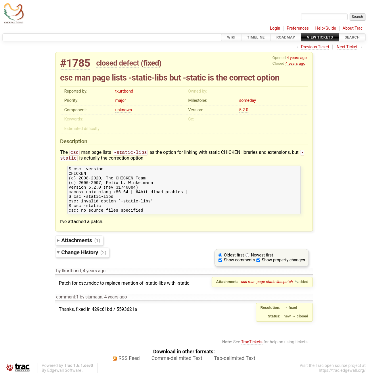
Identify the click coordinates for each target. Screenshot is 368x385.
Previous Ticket (315, 47)
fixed (151, 63)
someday (247, 100)
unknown (123, 110)
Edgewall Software (64, 380)
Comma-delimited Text (177, 368)
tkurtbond (124, 91)
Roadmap (285, 37)
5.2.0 (243, 110)
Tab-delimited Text (234, 368)
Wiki (231, 37)
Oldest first (234, 265)
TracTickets (251, 351)
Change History (83, 262)
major (120, 100)
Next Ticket (347, 47)
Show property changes (283, 269)
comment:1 (67, 306)
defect (129, 63)
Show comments (239, 269)
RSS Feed (129, 368)
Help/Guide (325, 28)
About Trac (353, 28)
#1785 (75, 63)
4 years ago (297, 57)
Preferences (298, 28)
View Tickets (320, 37)
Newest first (262, 265)
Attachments (80, 250)
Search (352, 37)
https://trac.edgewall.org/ (342, 380)
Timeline (256, 37)
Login (275, 28)
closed (106, 63)
